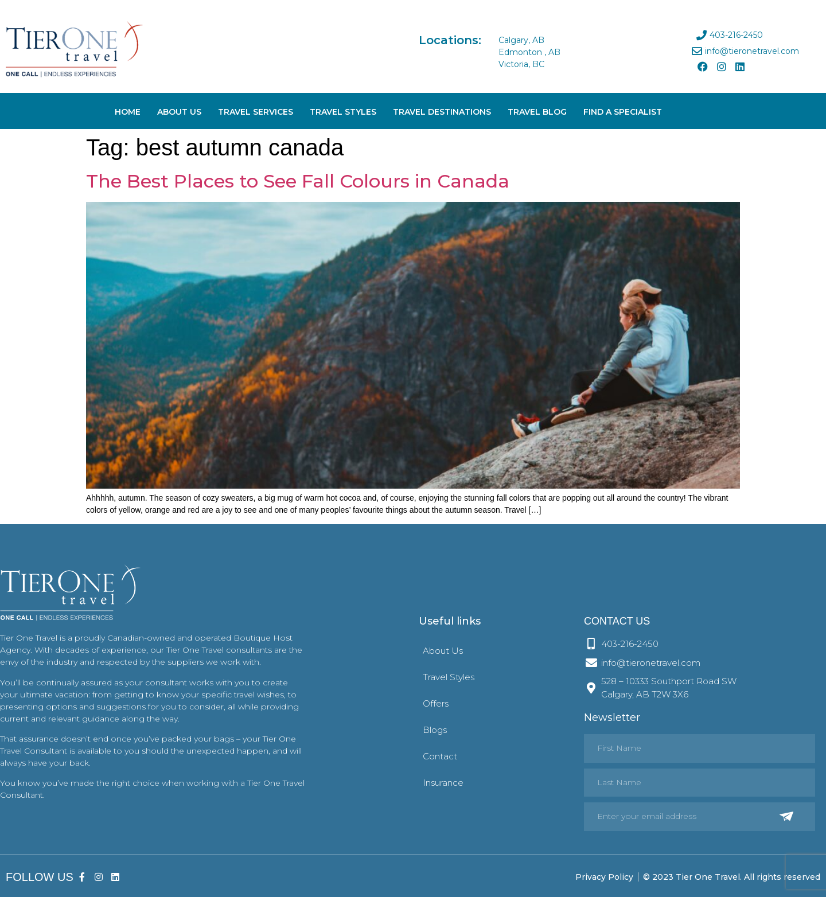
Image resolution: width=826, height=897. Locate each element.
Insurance (443, 782)
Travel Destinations (442, 112)
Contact (440, 756)
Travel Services (255, 112)
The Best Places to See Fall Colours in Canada (297, 181)
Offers (436, 703)
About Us (179, 112)
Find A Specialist (622, 112)
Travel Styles (343, 112)
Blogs (435, 729)
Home (128, 112)
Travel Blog (537, 112)
